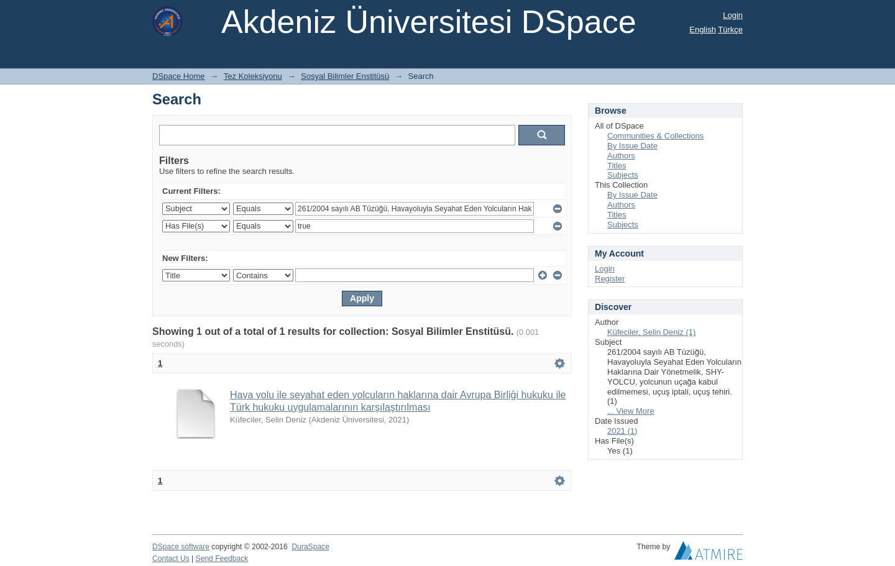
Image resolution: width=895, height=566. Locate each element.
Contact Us (171, 558)
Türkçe (730, 29)
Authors (621, 155)
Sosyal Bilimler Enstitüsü (345, 76)
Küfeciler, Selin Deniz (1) (651, 332)
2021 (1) (622, 431)
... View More (630, 411)
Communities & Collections (655, 135)
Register (610, 278)
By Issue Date (632, 145)
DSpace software (180, 546)
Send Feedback (222, 558)
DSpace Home (178, 76)
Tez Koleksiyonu (253, 76)
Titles (616, 165)
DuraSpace (310, 546)
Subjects (622, 175)
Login (733, 15)
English (702, 29)
